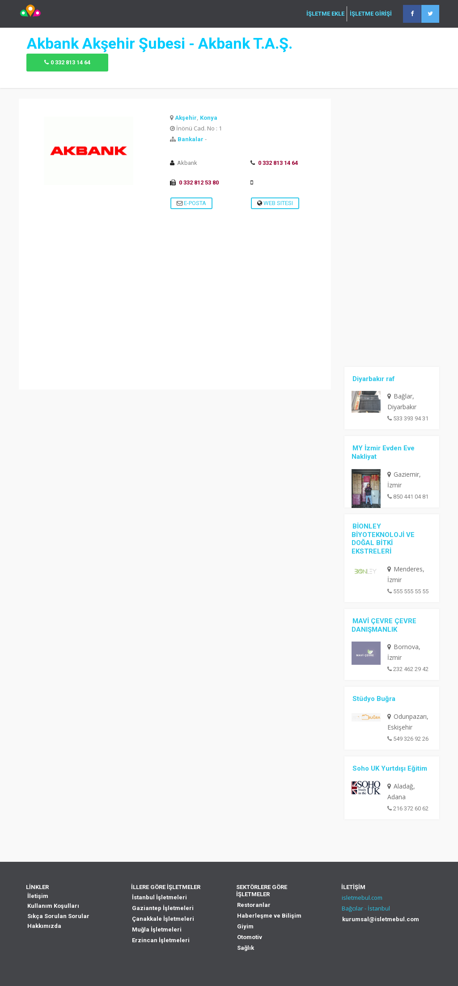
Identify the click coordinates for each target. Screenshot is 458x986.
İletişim (37, 896)
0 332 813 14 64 (70, 62)
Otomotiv (249, 937)
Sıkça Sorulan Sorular (58, 916)
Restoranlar (254, 905)
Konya (208, 117)
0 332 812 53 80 (199, 182)
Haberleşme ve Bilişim (269, 915)
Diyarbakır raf (373, 379)
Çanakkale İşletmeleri (163, 918)
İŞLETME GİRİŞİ (371, 14)
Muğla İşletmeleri (157, 929)
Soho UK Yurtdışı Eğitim (389, 768)
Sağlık (245, 947)
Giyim (245, 926)
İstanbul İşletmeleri (159, 897)
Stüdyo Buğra (373, 699)
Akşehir (186, 117)
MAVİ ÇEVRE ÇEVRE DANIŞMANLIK (384, 625)
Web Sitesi (275, 203)
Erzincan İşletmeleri (161, 940)
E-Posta (191, 203)
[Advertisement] (175, 327)
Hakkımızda (44, 926)
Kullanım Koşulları (53, 905)
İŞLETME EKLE (325, 14)
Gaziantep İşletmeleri (163, 908)
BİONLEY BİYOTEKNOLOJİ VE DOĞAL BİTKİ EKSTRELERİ (383, 538)
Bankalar (191, 139)
